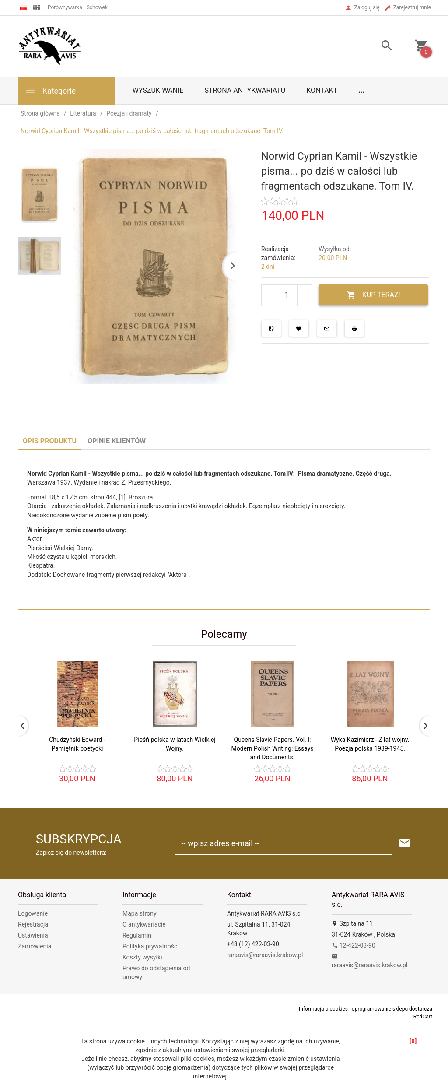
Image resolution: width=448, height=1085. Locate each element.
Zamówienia (34, 946)
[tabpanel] (224, 529)
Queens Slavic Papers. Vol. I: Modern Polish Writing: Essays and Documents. (272, 748)
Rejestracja (33, 924)
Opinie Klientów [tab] (117, 441)
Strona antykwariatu (244, 90)
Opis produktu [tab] (50, 441)
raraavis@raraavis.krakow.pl (265, 955)
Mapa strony (139, 913)
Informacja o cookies (323, 1009)
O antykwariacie (144, 924)
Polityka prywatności (150, 946)
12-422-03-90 (353, 945)
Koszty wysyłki (142, 957)
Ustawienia (33, 935)
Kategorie (50, 90)
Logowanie (33, 913)
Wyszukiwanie (158, 90)
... (361, 90)
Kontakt (321, 90)
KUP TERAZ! (373, 295)
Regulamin (136, 935)
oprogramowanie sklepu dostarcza (392, 1009)
